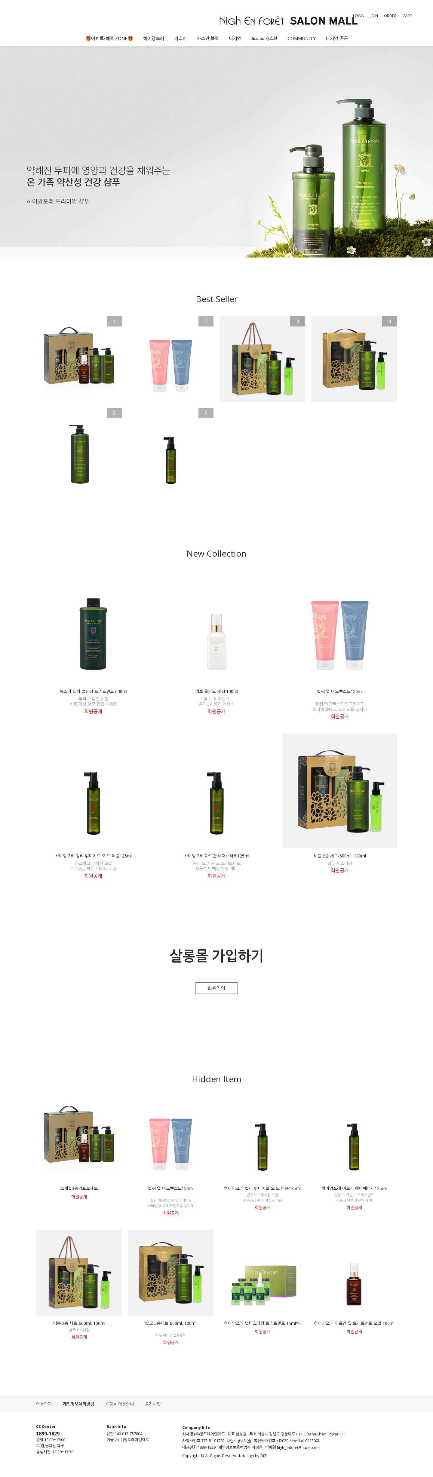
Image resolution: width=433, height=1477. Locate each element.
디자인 (235, 38)
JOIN (374, 15)
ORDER (390, 15)
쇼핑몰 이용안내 (119, 1404)
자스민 (180, 38)
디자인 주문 (337, 38)
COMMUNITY (302, 38)
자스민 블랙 (208, 38)
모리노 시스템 (264, 38)
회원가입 (216, 988)
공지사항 (153, 1404)
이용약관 (44, 1404)
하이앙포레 (153, 38)
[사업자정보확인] (238, 1441)
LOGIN (358, 15)
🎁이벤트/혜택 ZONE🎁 (109, 38)
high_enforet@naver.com (298, 1447)
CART (407, 15)
